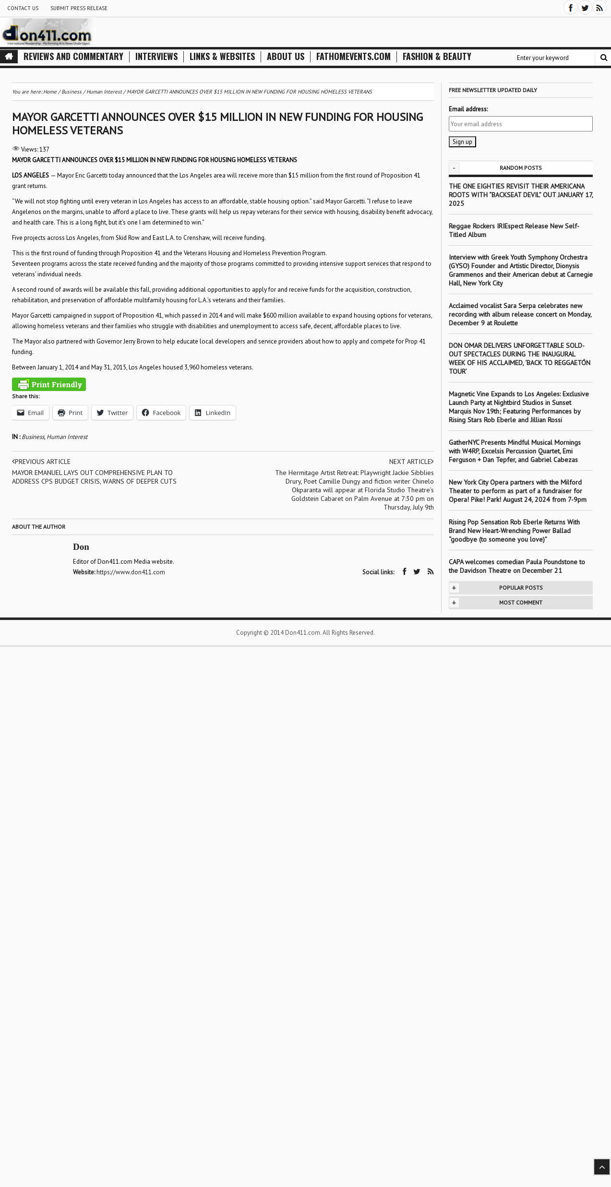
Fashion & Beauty (437, 56)
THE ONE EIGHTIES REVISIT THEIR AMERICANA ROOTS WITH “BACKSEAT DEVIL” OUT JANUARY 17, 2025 (521, 195)
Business (33, 437)
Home (50, 91)
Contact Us (22, 8)
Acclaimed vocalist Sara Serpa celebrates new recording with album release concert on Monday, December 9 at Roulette (520, 314)
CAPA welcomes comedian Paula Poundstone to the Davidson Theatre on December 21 (517, 566)
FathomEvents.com (353, 56)
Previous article (41, 461)
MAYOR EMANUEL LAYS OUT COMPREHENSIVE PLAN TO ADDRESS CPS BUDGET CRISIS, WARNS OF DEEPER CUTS (94, 477)
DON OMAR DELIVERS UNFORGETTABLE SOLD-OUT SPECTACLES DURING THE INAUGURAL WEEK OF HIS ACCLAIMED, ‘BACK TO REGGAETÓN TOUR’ (519, 358)
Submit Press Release (79, 8)
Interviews (156, 56)
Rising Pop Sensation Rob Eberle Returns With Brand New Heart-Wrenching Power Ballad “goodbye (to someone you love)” (514, 531)
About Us (285, 56)
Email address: (468, 109)
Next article (411, 461)
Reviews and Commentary (73, 56)
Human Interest (67, 437)
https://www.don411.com (130, 572)
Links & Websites (222, 56)
